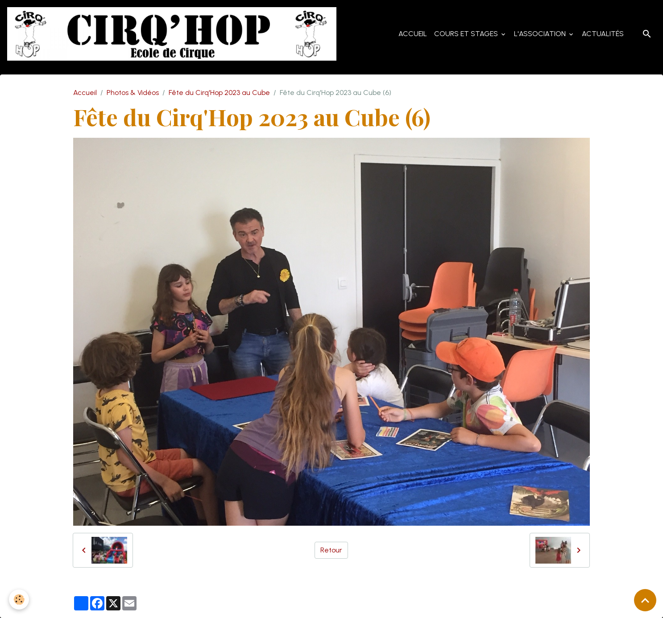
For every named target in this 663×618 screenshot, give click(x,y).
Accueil (412, 33)
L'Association (541, 33)
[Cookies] (19, 599)
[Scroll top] (645, 600)
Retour (331, 550)
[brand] (173, 34)
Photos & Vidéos (133, 92)
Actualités (603, 33)
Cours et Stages (467, 33)
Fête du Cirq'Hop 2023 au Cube (219, 92)
